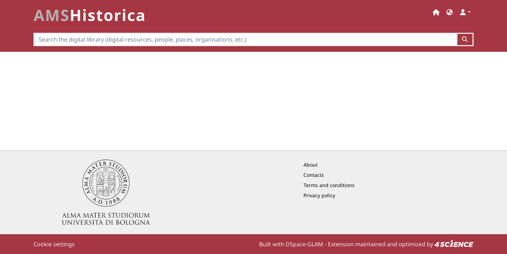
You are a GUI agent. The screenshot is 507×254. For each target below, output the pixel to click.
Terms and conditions (329, 185)
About (310, 164)
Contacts (313, 175)
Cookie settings (54, 244)
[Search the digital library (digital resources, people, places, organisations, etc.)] (245, 39)
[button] (449, 12)
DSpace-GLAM (304, 244)
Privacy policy (319, 195)
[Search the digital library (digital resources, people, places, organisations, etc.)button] (465, 39)
